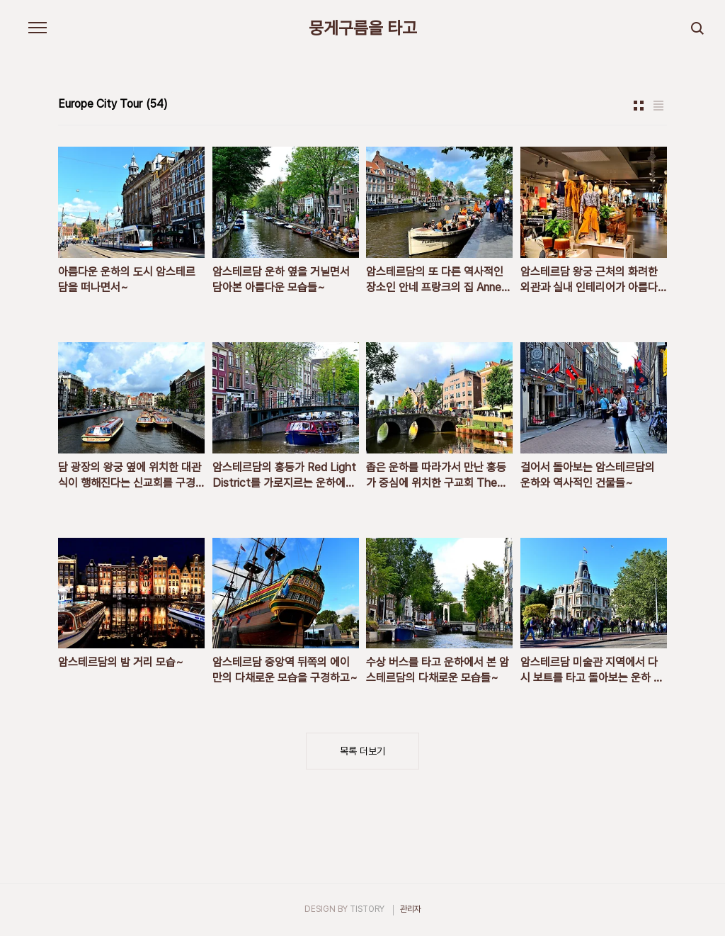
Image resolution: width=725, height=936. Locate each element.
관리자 (410, 909)
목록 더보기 (362, 751)
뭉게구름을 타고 (363, 28)
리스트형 (658, 105)
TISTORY (367, 909)
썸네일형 (638, 105)
